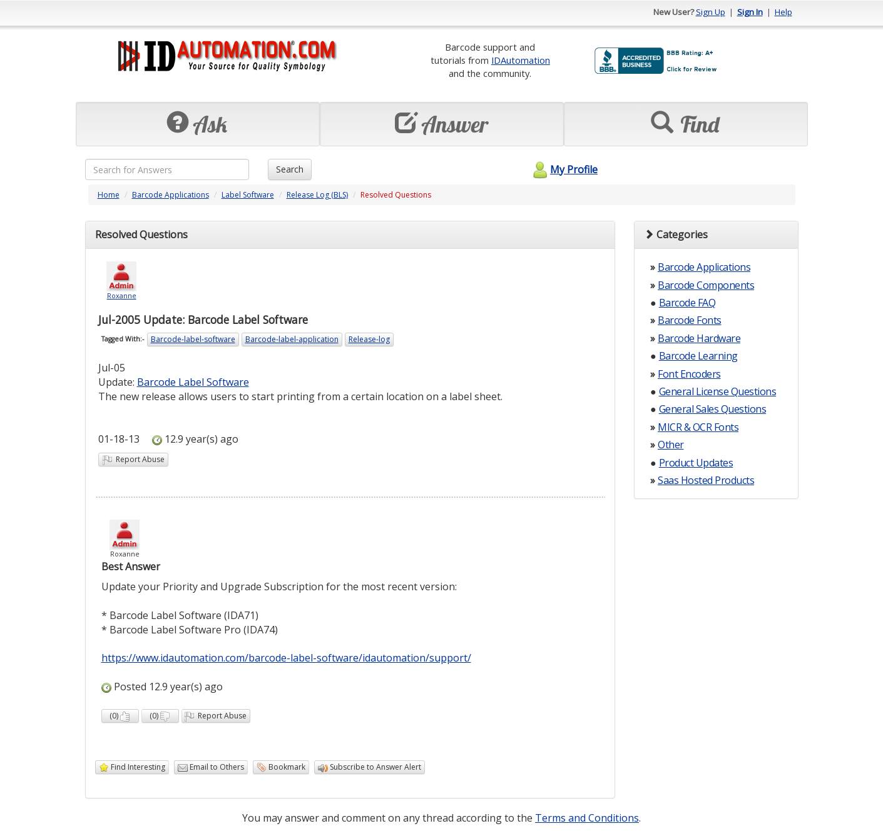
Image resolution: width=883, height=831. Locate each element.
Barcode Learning (698, 356)
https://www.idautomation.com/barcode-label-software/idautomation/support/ (286, 658)
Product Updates (696, 463)
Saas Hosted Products (706, 480)
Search (290, 169)
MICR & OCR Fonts (698, 427)
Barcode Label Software (193, 382)
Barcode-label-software (193, 339)
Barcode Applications (170, 194)
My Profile (563, 169)
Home (109, 194)
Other (671, 444)
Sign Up (710, 12)
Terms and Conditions (587, 818)
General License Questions (718, 391)
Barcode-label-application (292, 339)
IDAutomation (520, 60)
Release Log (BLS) (317, 194)
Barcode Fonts (690, 320)
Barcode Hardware (699, 338)
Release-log (369, 339)
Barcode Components (706, 285)
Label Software (248, 194)
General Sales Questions (713, 409)
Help (783, 12)
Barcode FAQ (687, 303)
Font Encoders (689, 374)
